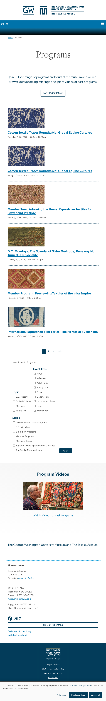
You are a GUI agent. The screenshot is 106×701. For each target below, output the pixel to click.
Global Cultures (24, 401)
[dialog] (53, 691)
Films (39, 392)
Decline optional (78, 695)
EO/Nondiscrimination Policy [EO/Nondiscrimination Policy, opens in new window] (53, 669)
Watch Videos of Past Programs (53, 515)
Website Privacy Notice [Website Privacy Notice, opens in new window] (53, 673)
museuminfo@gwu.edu (19, 599)
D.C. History (22, 397)
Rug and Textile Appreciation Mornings (35, 446)
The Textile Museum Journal (29, 450)
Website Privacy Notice (80, 685)
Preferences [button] (61, 695)
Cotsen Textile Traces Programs (31, 422)
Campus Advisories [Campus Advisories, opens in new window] (53, 665)
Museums (20, 406)
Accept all (95, 695)
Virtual (40, 374)
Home (10, 38)
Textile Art (21, 411)
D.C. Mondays (23, 427)
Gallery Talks (43, 397)
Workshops (42, 411)
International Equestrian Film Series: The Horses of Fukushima (53, 331)
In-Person (41, 378)
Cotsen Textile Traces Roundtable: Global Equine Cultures (50, 132)
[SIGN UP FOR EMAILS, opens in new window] (53, 625)
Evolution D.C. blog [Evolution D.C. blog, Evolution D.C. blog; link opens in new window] (17, 635)
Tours (39, 406)
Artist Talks (42, 383)
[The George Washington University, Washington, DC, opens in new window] (53, 653)
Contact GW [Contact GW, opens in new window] (53, 677)
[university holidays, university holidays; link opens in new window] (27, 578)
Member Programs (25, 436)
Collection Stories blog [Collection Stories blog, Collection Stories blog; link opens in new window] (19, 631)
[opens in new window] (10, 621)
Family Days (43, 387)
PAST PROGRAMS (53, 93)
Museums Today (24, 441)
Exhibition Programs (26, 432)
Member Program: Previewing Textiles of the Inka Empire (49, 293)
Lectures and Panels (46, 401)
